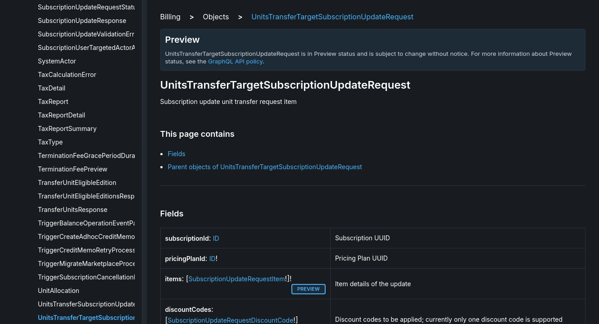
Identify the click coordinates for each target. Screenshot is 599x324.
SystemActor (57, 61)
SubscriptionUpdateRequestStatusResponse (103, 7)
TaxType (50, 142)
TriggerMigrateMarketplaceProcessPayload (102, 263)
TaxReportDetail (61, 115)
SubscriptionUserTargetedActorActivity (96, 47)
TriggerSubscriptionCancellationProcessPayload (110, 277)
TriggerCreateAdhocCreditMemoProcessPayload (110, 236)
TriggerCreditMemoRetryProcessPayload (98, 250)
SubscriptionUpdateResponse (82, 20)
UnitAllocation (58, 290)
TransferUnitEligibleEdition (77, 182)
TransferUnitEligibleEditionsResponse (93, 196)
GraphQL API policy (235, 61)
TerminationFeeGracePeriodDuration (92, 155)
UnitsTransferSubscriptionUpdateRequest (99, 304)
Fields (177, 154)
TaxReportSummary (67, 128)
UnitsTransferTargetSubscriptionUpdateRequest (111, 317)
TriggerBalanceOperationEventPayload (95, 223)
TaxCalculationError (67, 74)
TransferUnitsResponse (72, 209)
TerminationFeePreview (73, 169)
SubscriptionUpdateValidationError (89, 34)
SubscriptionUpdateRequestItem (237, 279)
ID (216, 238)
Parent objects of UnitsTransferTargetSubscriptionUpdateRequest (265, 167)
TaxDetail (51, 88)
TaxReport (53, 101)
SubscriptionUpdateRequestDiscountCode (230, 320)
